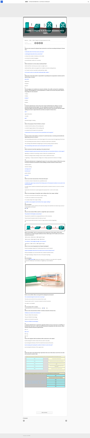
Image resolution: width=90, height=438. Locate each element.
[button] (35, 43)
